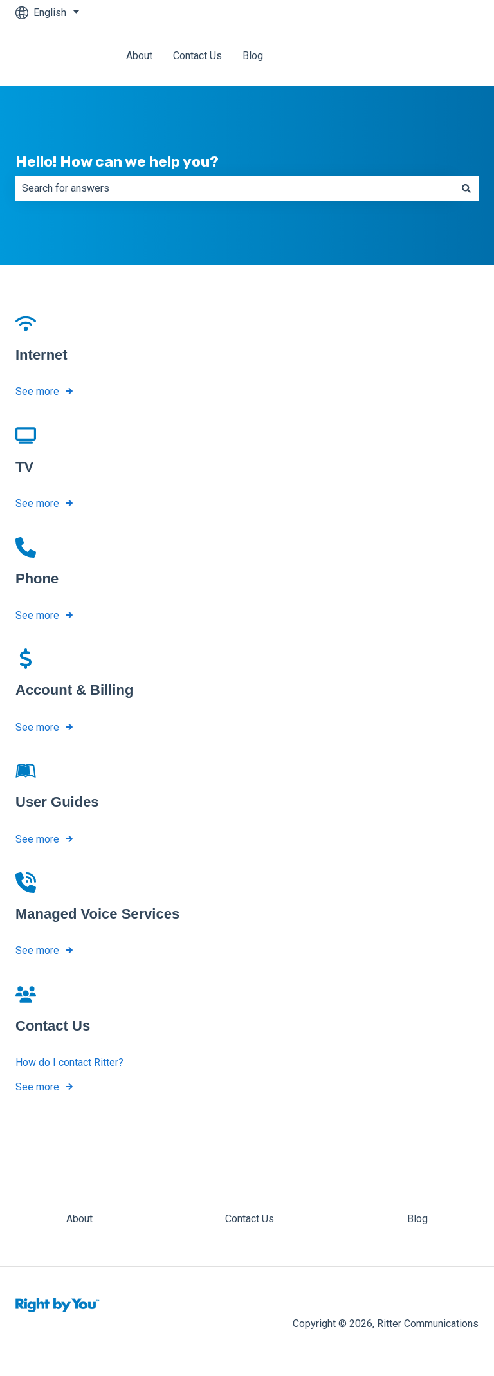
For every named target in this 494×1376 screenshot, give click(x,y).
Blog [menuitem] (417, 1219)
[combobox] (234, 188)
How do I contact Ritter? (69, 1062)
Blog (252, 56)
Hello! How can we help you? (117, 161)
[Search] (466, 188)
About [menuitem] (79, 1219)
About (139, 56)
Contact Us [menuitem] (249, 1219)
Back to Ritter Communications (397, 56)
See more (37, 392)
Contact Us (197, 56)
